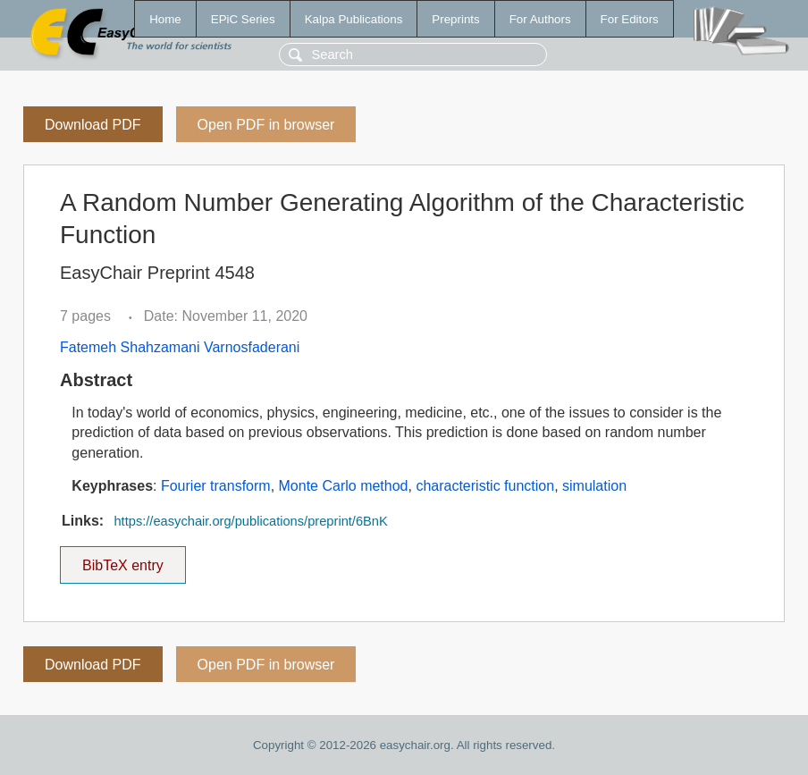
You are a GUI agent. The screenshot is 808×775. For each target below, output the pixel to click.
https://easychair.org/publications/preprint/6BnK (250, 521)
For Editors (630, 19)
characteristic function (485, 485)
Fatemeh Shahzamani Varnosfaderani (179, 347)
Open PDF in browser (266, 124)
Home (165, 19)
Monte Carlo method (343, 485)
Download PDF (93, 124)
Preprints (455, 19)
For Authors (540, 19)
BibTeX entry (122, 559)
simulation (594, 485)
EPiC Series (243, 19)
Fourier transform (216, 485)
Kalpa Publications (354, 19)
